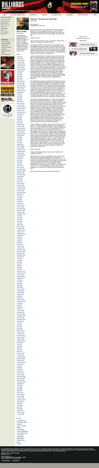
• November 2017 (20, 230)
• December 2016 (20, 249)
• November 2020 (20, 171)
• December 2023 (20, 106)
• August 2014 (20, 294)
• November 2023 (20, 108)
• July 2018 (19, 215)
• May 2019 (19, 199)
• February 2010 (20, 373)
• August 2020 (20, 176)
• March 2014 (19, 298)
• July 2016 (19, 258)
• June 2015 (19, 281)
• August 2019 (20, 194)
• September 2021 (20, 155)
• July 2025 (19, 72)
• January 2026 (20, 62)
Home (4, 14)
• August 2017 (20, 235)
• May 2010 (19, 367)
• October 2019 (20, 190)
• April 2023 (19, 121)
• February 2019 (20, 205)
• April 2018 (19, 223)
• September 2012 (20, 319)
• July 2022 (19, 137)
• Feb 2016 (19, 267)
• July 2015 (19, 280)
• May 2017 (19, 240)
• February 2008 (20, 412)
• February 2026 (20, 60)
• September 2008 (20, 399)
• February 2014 (20, 299)
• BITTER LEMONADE (22, 431)
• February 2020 (20, 183)
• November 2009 (20, 378)
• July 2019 (19, 196)
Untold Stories (4, 28)
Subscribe (4, 39)
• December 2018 (20, 208)
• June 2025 (19, 74)
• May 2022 (19, 140)
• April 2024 (19, 99)
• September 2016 (20, 255)
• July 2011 (19, 344)
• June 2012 (19, 324)
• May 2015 (19, 283)
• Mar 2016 (19, 265)
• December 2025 (20, 64)
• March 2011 (19, 351)
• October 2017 (20, 231)
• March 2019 (19, 203)
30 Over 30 (3, 26)
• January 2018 (20, 228)
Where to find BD (5, 50)
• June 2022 (19, 139)
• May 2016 (19, 262)
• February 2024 (20, 103)
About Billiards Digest (18, 14)
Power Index (4, 33)
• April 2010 (19, 369)
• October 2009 (20, 380)
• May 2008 (19, 407)
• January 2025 (20, 83)
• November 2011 (20, 337)
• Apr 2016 (19, 264)
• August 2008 (20, 401)
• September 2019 (20, 192)
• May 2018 (19, 221)
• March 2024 (19, 101)
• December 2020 (20, 169)
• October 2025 (20, 67)
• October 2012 (20, 317)
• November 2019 (20, 189)
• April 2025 (19, 78)
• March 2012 (19, 330)
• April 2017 (19, 242)
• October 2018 (20, 212)
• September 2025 (20, 69)
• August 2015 (20, 278)
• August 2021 (20, 156)
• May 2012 (19, 326)
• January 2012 (20, 333)
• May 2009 (19, 389)
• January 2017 (20, 248)
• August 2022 (20, 135)
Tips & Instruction (5, 19)
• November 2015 (20, 273)
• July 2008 (19, 403)
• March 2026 (19, 58)
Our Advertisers (83, 14)
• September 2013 (20, 301)
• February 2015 (20, 289)
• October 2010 (20, 360)
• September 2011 (20, 340)
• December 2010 (20, 357)
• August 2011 (20, 342)
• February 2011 (20, 353)
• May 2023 (19, 119)
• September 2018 (20, 214)
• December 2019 (20, 187)
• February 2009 (20, 394)
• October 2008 (20, 398)
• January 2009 (20, 396)
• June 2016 (19, 260)
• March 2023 (19, 122)
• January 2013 (20, 312)
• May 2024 (19, 97)
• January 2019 (20, 206)
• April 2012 (19, 328)
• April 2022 (19, 142)
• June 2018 (19, 219)
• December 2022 (20, 128)
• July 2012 (19, 323)
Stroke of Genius (5, 25)
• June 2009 (19, 387)
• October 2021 (20, 153)
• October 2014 (20, 292)
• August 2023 (20, 114)
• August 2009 (20, 383)
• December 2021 (20, 149)
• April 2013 (19, 307)
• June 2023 (19, 117)
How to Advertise (5, 54)
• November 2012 (20, 315)
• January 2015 (20, 290)
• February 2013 (20, 310)
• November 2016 (20, 251)
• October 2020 (20, 173)
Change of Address (6, 47)
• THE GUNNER (20, 429)
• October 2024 (20, 89)
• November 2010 (20, 358)
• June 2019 (19, 198)
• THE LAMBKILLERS (21, 433)
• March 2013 (19, 308)
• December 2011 (20, 335)
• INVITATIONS (20, 436)
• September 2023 (20, 112)
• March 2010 (19, 371)
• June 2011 (19, 346)
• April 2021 (19, 164)
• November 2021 (20, 151)
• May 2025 (19, 76)
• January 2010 (20, 374)
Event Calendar (5, 32)
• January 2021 (20, 167)
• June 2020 (19, 178)
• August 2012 (20, 321)
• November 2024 (20, 87)
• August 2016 (20, 256)
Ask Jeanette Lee (5, 21)
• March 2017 (19, 244)
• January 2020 (20, 185)
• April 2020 (19, 180)
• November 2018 (20, 210)
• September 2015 (20, 276)
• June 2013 (19, 303)
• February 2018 (20, 226)
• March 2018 (19, 224)
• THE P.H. (19, 443)
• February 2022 (20, 146)
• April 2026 (19, 56)
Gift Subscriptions (6, 43)
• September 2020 (20, 174)
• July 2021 (19, 158)
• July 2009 (19, 385)
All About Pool (56, 14)
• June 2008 (19, 405)
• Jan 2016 (19, 269)
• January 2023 (20, 126)
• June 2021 (19, 160)
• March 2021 (19, 165)
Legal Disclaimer (6, 460)
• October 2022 (20, 131)
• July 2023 (19, 115)
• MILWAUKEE (20, 438)
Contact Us (33, 14)
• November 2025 (20, 65)
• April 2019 (19, 201)
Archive (44, 14)
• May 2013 (19, 305)
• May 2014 (19, 296)
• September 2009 (20, 382)
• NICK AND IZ (20, 435)
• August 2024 (20, 92)
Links (95, 14)
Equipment (69, 14)
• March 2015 (19, 287)
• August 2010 (20, 364)
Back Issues (4, 45)
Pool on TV (3, 30)
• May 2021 (19, 162)
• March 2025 (19, 80)
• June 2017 (19, 239)
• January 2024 (20, 105)
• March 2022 (19, 144)
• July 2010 (19, 365)
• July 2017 (19, 237)
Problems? (4, 49)
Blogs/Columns (5, 23)
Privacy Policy (16, 460)
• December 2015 (20, 271)
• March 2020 (19, 181)
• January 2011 (20, 355)
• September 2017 (20, 233)
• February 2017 (20, 246)
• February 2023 (20, 124)
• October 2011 (20, 339)
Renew (3, 52)
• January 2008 (20, 414)
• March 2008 (19, 410)
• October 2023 (20, 110)
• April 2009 (19, 390)
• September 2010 (20, 362)
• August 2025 (20, 71)
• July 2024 (19, 94)
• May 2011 (19, 348)
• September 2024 (20, 90)
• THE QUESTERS (21, 420)
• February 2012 (20, 332)
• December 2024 (20, 85)
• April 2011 (19, 349)
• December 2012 (20, 314)
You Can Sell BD (5, 41)
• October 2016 (20, 253)
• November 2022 (20, 130)
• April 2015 (19, 285)
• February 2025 (20, 81)
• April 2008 (19, 408)
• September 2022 (20, 133)
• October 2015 (20, 274)
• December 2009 (20, 376)
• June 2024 (19, 96)
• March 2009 (19, 392)
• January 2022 (20, 147)
